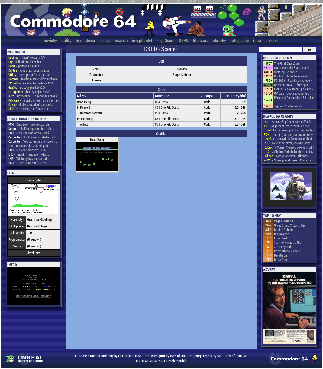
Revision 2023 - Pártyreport (291, 85)
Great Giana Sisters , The (289, 225)
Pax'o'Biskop (85, 118)
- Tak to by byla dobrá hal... (28, 158)
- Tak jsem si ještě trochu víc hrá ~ (288, 126)
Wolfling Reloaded (285, 72)
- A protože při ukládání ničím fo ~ (289, 121)
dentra (104, 40)
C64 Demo (161, 102)
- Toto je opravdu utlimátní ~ (287, 156)
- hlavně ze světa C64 (27, 57)
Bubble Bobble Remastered (291, 76)
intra (257, 40)
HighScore (165, 40)
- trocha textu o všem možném (33, 79)
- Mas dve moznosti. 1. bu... (29, 150)
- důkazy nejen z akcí (29, 92)
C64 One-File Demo (167, 107)
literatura (200, 40)
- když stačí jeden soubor (28, 70)
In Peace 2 (83, 107)
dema (90, 40)
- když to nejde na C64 (30, 83)
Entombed (280, 238)
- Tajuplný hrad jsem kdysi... (29, 154)
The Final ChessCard (287, 63)
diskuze (272, 40)
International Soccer (287, 251)
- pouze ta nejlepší (24, 66)
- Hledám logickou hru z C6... (31, 128)
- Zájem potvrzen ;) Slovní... (28, 163)
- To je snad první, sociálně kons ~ (288, 143)
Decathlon (280, 255)
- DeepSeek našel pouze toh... (29, 124)
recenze (121, 40)
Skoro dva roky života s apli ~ (293, 67)
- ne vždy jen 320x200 (27, 87)
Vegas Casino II (284, 221)
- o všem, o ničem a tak (28, 109)
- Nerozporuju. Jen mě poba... (30, 145)
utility (66, 40)
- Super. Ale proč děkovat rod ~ (289, 147)
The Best (82, 124)
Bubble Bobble (283, 229)
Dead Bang (84, 102)
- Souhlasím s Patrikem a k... (33, 137)
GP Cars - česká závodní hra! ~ (293, 93)
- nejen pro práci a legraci (28, 74)
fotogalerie (239, 40)
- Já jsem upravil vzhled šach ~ (289, 130)
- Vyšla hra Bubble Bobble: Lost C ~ (289, 151)
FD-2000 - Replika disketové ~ (293, 80)
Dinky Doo (280, 259)
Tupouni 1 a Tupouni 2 (288, 106)
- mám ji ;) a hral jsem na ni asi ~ (288, 134)
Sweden (182, 69)
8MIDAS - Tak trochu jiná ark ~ (293, 89)
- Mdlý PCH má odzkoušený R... (31, 133)
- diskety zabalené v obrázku (30, 104)
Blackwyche (281, 234)
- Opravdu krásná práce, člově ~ (289, 139)
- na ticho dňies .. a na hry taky (34, 100)
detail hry (33, 252)
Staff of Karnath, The (287, 242)
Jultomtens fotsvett (89, 113)
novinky (50, 40)
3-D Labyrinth (283, 246)
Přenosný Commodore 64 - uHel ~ (294, 99)
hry (78, 40)
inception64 (142, 40)
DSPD (184, 40)
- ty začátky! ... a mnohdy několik (32, 96)
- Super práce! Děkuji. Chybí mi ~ (289, 160)
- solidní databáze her (24, 62)
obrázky (219, 40)
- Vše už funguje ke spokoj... (32, 141)
